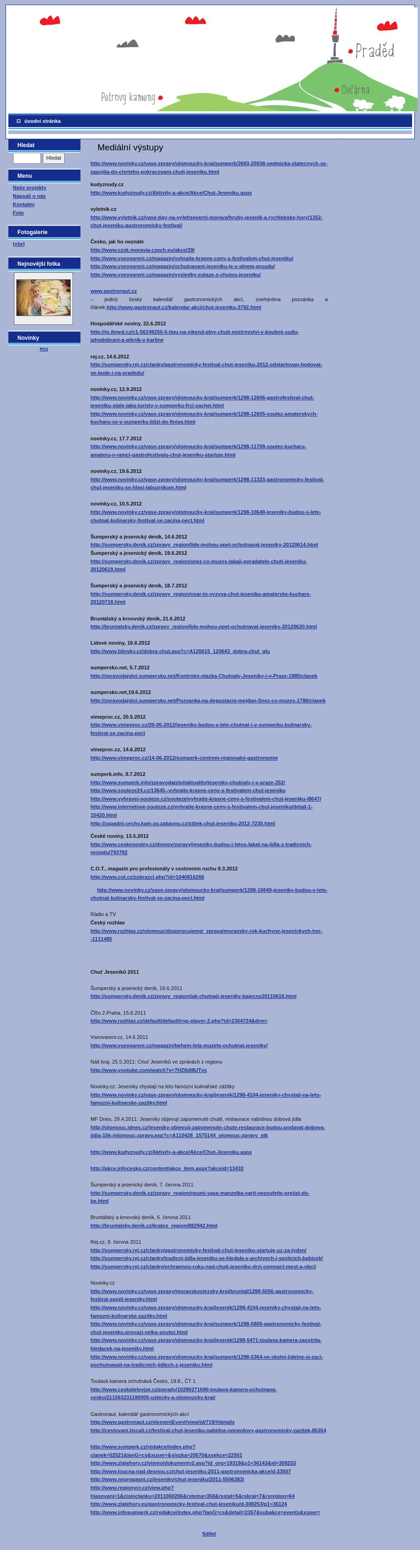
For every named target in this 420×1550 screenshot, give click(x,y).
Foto (18, 213)
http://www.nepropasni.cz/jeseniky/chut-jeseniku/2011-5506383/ (167, 1479)
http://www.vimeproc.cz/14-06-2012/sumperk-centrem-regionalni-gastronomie (184, 758)
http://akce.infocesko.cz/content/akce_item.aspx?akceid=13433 (167, 1168)
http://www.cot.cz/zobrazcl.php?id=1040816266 (147, 877)
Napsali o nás (29, 196)
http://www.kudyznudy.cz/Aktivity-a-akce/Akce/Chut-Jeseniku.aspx (171, 192)
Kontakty (24, 204)
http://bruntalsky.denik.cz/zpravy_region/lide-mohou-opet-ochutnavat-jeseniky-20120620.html (204, 626)
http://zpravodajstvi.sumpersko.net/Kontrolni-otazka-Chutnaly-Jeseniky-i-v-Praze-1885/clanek (204, 676)
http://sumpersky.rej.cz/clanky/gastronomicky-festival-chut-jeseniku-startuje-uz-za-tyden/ (199, 1250)
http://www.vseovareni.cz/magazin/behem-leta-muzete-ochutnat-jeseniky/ (179, 1045)
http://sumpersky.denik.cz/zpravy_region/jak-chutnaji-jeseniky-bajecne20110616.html (194, 996)
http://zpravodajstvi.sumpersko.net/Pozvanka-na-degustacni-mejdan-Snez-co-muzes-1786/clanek (208, 700)
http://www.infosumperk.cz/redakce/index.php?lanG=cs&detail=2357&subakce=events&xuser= (205, 1512)
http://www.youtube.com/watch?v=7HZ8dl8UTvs (149, 1070)
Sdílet (209, 1534)
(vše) (19, 244)
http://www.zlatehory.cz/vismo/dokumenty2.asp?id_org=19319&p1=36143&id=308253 (193, 1463)
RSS (44, 349)
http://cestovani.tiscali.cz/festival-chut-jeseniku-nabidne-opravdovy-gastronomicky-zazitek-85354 (209, 1430)
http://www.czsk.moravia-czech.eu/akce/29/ (143, 250)
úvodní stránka (43, 121)
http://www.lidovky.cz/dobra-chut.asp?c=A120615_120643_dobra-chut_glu (180, 651)
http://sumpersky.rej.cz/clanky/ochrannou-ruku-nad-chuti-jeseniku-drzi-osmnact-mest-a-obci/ (203, 1266)
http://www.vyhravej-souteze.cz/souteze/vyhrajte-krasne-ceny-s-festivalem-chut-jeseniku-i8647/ (206, 799)
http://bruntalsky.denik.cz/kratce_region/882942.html (154, 1225)
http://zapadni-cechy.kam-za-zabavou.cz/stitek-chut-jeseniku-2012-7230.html (183, 823)
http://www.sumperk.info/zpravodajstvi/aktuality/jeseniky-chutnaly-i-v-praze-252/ (188, 782)
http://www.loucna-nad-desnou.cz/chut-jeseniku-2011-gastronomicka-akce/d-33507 (191, 1471)
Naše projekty (30, 187)
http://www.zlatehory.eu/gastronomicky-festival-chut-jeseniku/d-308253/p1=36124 (189, 1504)
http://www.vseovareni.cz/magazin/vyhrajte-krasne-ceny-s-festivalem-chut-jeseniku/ (192, 258)
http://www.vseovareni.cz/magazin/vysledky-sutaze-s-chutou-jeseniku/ (176, 274)
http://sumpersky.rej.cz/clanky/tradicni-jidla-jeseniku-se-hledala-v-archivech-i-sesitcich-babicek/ (207, 1258)
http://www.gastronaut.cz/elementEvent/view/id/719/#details (163, 1422)
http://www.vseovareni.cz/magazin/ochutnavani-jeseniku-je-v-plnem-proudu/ (183, 266)
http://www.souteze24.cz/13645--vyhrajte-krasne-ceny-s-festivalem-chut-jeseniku (188, 790)
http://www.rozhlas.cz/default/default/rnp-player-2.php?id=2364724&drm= (179, 1021)
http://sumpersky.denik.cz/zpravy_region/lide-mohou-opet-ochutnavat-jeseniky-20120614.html (204, 544)
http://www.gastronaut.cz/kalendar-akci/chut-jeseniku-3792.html (184, 307)
